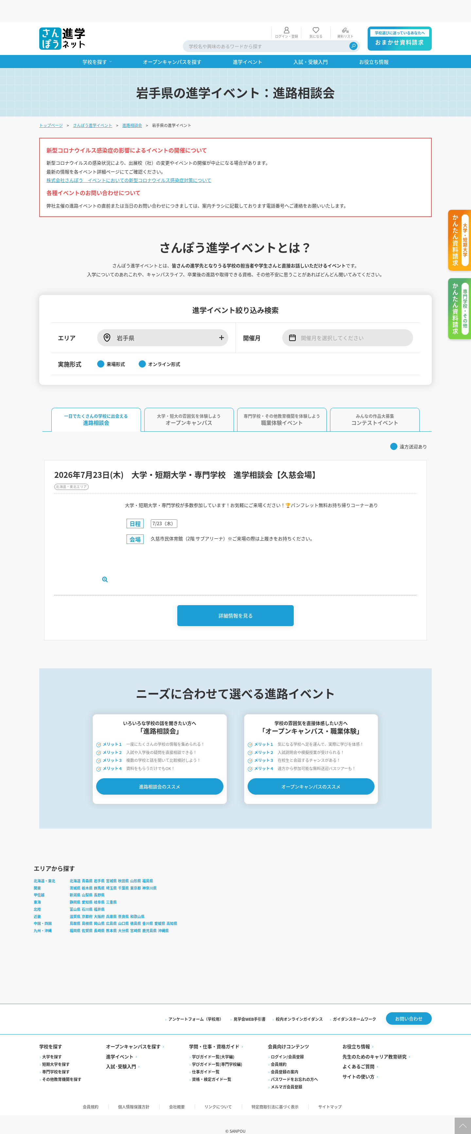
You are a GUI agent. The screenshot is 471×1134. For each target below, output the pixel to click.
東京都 (135, 872)
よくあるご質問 (358, 1052)
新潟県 (75, 879)
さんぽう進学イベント (92, 103)
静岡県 (75, 886)
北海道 (75, 865)
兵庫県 (111, 900)
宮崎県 (135, 914)
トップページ (51, 103)
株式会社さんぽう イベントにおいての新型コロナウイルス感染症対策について (128, 157)
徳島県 (135, 907)
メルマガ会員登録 (286, 1072)
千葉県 (123, 872)
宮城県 (111, 865)
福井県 (99, 893)
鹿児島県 (149, 914)
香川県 (147, 907)
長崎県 (99, 914)
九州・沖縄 (43, 914)
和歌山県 (137, 900)
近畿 (37, 900)
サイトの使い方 (358, 1062)
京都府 (87, 900)
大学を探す (52, 1042)
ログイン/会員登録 (287, 1042)
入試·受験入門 (121, 1052)
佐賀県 (87, 914)
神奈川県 (149, 872)
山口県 (123, 907)
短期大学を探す (56, 1050)
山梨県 (87, 879)
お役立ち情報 (356, 1032)
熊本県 (111, 914)
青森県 (87, 865)
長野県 (99, 879)
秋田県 (123, 865)
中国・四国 (43, 907)
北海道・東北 (44, 865)
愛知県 (87, 886)
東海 (37, 886)
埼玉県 (111, 872)
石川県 (87, 893)
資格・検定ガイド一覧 (211, 1065)
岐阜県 (99, 886)
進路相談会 (132, 103)
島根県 (87, 907)
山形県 (135, 865)
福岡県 (75, 914)
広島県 (111, 907)
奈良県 (123, 900)
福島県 (147, 865)
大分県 (123, 914)
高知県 (171, 907)
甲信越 (39, 879)
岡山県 (99, 907)
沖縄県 (163, 914)
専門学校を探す (56, 1057)
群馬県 (99, 872)
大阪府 (99, 900)
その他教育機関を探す (61, 1065)
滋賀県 (75, 900)
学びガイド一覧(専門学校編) (217, 1050)
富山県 (75, 893)
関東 (37, 872)
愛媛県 (159, 907)
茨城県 (75, 872)
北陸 (37, 893)
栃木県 (87, 872)
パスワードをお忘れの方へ (294, 1065)
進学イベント (119, 1042)
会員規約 (279, 1050)
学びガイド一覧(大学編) (213, 1042)
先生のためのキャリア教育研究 (374, 1042)
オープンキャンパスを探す (133, 1032)
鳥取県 (75, 907)
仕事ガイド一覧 (205, 1057)
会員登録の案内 (284, 1057)
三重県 (111, 886)
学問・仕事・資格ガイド (214, 1032)
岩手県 (99, 865)
